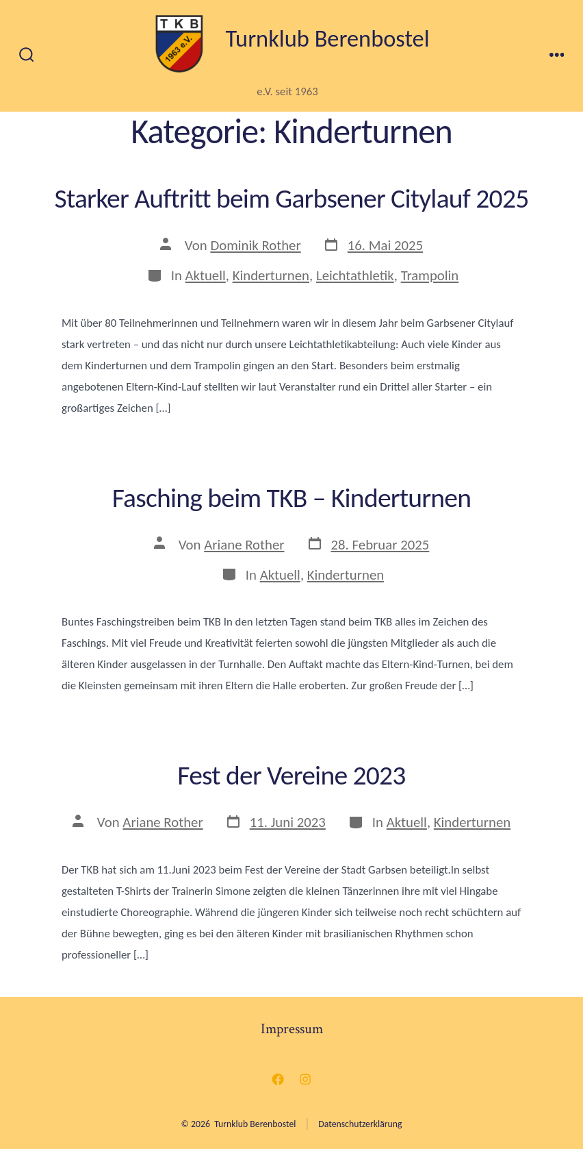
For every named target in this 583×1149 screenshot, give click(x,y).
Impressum (292, 1029)
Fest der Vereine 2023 (291, 775)
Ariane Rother (244, 545)
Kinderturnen (271, 275)
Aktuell (205, 275)
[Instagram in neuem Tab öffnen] (305, 1079)
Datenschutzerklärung (360, 1124)
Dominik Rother (255, 245)
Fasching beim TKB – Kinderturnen (291, 498)
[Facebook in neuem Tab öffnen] (277, 1079)
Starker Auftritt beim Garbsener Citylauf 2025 (292, 198)
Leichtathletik (355, 275)
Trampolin (430, 275)
